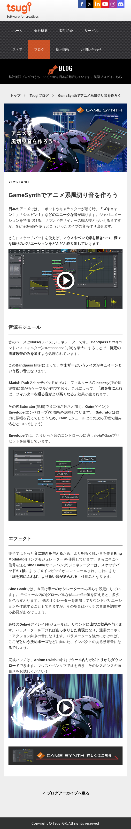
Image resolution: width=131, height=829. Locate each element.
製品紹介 (66, 31)
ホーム (17, 31)
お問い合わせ (91, 49)
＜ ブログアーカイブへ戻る (65, 793)
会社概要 (41, 31)
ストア (17, 49)
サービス (91, 31)
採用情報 (62, 49)
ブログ (39, 49)
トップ (15, 95)
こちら (117, 77)
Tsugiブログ (39, 95)
